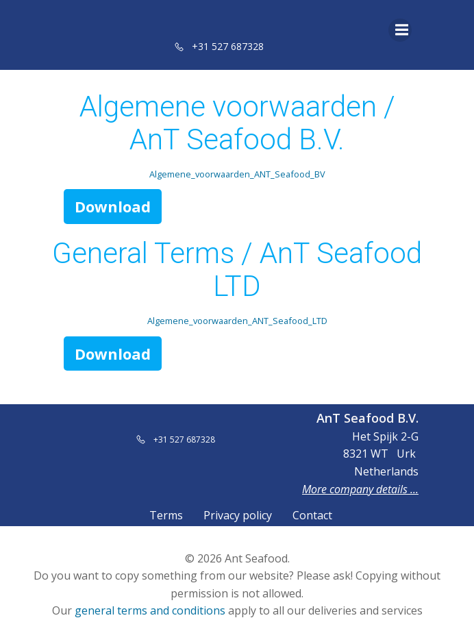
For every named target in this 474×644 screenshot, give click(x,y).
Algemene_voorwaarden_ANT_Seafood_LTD (237, 320)
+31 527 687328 (228, 46)
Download (113, 206)
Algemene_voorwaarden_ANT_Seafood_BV (237, 174)
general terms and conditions (150, 610)
